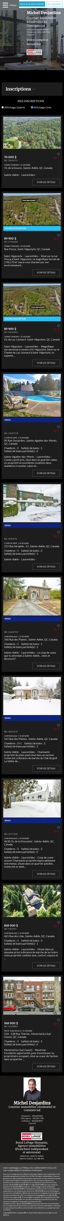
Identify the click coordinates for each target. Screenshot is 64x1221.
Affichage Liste (41, 107)
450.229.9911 (44, 32)
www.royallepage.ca (12, 1168)
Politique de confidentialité (34, 1168)
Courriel (30, 34)
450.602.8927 (43, 29)
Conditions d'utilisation (31, 1170)
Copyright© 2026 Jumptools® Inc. (16, 1213)
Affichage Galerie (13, 107)
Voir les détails (46, 182)
